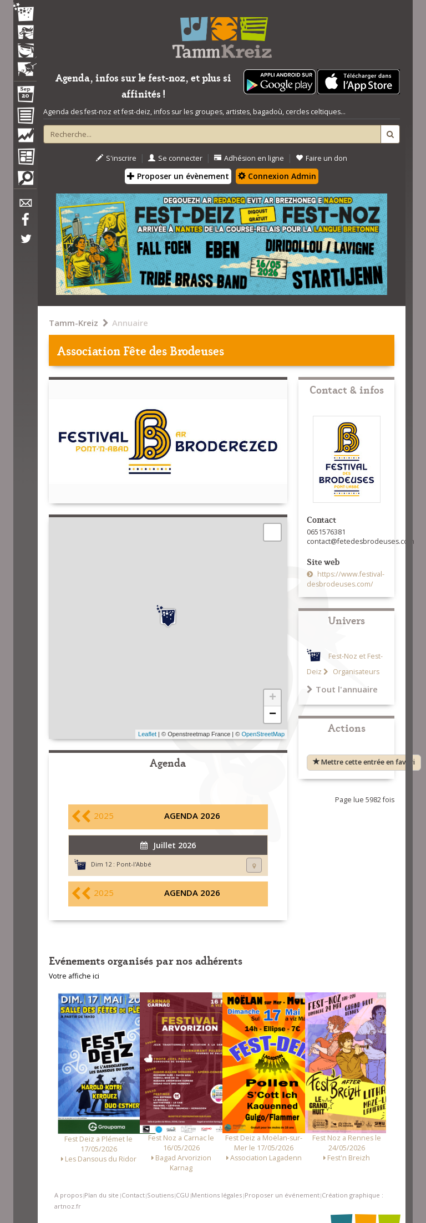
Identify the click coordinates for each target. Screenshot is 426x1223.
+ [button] (272, 698)
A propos (68, 1195)
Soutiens (160, 1195)
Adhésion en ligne (249, 158)
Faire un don (321, 158)
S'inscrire (116, 158)
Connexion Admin (277, 176)
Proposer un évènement (178, 176)
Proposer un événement (282, 1195)
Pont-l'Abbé (133, 864)
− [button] (272, 714)
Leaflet (147, 734)
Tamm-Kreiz (73, 322)
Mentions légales (216, 1195)
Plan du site (101, 1195)
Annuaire (130, 322)
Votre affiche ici (74, 976)
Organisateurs (355, 671)
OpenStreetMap (263, 734)
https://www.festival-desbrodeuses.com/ (345, 579)
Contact (133, 1195)
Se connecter (175, 158)
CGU (182, 1195)
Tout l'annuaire (342, 689)
